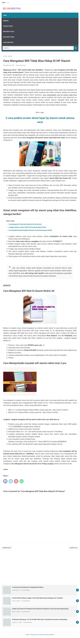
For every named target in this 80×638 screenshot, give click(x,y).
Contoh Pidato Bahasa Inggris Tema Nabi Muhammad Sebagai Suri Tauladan (37, 598)
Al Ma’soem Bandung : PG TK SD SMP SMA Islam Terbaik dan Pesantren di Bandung (39, 619)
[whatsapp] (21, 481)
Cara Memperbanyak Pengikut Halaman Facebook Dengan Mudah (30, 230)
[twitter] (11, 481)
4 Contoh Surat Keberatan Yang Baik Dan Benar (27, 587)
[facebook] (5, 481)
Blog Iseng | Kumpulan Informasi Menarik (42, 634)
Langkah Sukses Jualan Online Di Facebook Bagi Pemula (27, 227)
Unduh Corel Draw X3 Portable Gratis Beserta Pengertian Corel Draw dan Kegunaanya (40, 609)
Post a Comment (20, 65)
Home (5, 15)
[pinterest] (16, 481)
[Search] (38, 48)
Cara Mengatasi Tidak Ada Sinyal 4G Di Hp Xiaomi (25, 224)
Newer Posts (7, 547)
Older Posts (73, 547)
